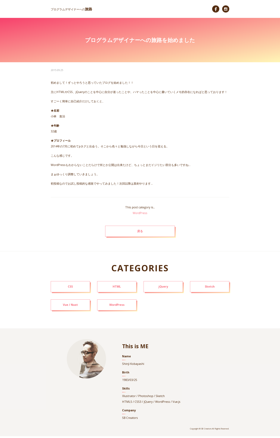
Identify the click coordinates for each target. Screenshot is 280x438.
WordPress (140, 213)
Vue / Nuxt (70, 307)
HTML (117, 288)
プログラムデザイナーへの (71, 9)
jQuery (163, 288)
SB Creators (130, 420)
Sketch (210, 288)
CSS (70, 288)
